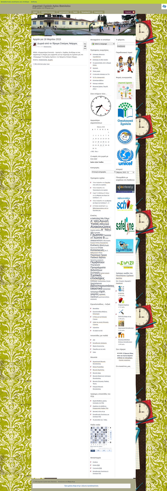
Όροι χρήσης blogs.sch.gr (72, 486)
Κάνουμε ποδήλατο (98, 83)
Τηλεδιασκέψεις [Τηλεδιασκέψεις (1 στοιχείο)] (102, 281)
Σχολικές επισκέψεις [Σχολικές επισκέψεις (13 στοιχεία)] (97, 277)
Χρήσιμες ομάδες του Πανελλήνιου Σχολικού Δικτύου (124, 275)
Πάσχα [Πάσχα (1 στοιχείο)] (100, 252)
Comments (97, 468)
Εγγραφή (128, 12)
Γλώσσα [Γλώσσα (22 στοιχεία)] (96, 235)
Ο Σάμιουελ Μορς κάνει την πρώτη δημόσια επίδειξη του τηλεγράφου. (125, 356)
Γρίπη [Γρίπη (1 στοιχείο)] (106, 238)
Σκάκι (94, 352)
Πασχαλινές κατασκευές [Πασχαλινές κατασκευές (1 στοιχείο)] (96, 260)
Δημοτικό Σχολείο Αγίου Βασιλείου (51, 6)
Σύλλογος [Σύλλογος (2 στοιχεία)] (93, 281)
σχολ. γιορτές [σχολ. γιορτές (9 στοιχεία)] (98, 293)
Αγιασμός (95, 68)
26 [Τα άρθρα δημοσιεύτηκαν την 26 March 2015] (101, 145)
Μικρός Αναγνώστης (98, 346)
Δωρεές (50, 60)
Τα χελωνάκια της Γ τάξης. (100, 419)
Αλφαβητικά (119, 283)
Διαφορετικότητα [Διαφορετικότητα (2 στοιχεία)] (96, 240)
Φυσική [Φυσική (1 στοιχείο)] (108, 281)
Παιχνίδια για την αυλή (99, 349)
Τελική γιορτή (96, 71)
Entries (96, 465)
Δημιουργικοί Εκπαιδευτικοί (126, 328)
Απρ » (96, 151)
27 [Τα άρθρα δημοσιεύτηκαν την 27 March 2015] (103, 145)
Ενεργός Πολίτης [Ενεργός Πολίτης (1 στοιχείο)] (95, 242)
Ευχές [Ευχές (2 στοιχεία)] (107, 245)
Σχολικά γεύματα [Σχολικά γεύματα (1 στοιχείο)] (104, 273)
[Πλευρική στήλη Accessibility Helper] (164, 6)
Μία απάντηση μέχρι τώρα (42, 64)
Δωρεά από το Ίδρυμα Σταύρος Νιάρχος (57, 43)
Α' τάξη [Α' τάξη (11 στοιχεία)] (94, 221)
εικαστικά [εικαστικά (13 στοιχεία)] (96, 288)
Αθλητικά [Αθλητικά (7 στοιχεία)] (104, 224)
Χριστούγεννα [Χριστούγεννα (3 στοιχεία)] (96, 283)
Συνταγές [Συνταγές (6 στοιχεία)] (95, 272)
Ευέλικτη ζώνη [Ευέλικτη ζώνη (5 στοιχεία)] (97, 245)
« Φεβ (92, 151)
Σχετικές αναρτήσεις (124, 360)
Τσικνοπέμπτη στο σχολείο (100, 190)
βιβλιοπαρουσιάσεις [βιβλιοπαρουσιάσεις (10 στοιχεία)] (102, 285)
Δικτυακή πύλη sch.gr (99, 411)
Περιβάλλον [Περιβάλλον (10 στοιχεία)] (97, 262)
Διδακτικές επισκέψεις (48, 12)
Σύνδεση (34, 2)
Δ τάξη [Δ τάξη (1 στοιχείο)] (104, 240)
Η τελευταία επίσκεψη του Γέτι (101, 74)
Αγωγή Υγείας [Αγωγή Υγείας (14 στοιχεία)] (99, 222)
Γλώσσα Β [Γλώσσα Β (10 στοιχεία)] (98, 237)
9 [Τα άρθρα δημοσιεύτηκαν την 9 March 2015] (93, 138)
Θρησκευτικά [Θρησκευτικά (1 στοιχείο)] (94, 247)
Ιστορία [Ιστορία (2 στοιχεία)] (100, 248)
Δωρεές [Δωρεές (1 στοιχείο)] (108, 240)
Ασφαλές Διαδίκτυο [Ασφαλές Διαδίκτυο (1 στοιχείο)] (95, 230)
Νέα (117, 281)
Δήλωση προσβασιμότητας (90, 486)
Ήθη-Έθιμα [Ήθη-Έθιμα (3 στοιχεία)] (104, 218)
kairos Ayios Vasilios (96, 162)
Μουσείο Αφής (97, 373)
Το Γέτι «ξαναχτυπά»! (99, 77)
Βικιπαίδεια (96, 308)
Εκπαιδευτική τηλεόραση (100, 343)
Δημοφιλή (127, 281)
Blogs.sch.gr (71, 481)
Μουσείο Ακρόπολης (98, 370)
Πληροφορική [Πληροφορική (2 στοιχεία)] (95, 265)
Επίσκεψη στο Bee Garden (100, 59)
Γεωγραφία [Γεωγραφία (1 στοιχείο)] (97, 232)
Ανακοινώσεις (98, 12)
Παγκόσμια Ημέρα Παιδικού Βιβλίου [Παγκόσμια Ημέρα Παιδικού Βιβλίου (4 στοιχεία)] (98, 256)
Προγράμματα (86, 12)
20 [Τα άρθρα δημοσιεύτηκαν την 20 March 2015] (103, 142)
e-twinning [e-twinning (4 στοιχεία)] (95, 218)
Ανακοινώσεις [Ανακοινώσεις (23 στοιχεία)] (100, 227)
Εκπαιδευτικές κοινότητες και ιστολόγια (15, 2)
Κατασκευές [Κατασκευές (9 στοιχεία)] (97, 250)
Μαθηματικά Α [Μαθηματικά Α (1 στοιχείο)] (94, 252)
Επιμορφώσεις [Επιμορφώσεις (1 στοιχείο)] (104, 242)
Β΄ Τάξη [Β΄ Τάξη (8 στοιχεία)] (105, 229)
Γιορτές (75, 12)
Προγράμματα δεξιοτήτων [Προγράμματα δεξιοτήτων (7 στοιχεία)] (98, 268)
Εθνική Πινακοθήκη (98, 367)
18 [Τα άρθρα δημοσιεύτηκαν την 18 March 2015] (98, 142)
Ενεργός (121, 281)
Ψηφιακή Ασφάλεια (123, 305)
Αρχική (35, 12)
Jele (94, 340)
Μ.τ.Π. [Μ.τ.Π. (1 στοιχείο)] (106, 250)
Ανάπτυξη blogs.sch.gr (124, 316)
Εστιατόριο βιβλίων (98, 80)
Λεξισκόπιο (96, 327)
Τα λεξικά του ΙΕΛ (98, 330)
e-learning (121, 293)
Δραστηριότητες (64, 12)
